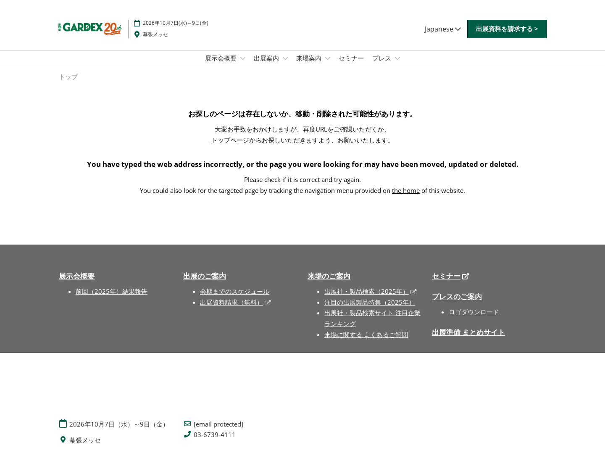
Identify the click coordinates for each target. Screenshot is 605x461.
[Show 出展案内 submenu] (285, 58)
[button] (507, 29)
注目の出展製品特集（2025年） (369, 302)
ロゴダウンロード (474, 312)
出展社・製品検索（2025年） (366, 291)
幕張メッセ (155, 34)
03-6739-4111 (215, 435)
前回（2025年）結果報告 (111, 291)
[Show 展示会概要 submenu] (242, 58)
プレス (382, 58)
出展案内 (267, 58)
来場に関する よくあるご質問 (366, 334)
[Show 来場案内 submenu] (327, 58)
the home (406, 190)
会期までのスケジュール (234, 291)
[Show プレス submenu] (397, 58)
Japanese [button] (443, 29)
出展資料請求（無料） (231, 302)
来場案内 (309, 58)
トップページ (230, 140)
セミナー (351, 58)
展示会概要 (221, 58)
